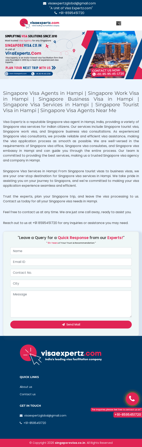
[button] (10, 54)
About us (26, 387)
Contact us (28, 394)
